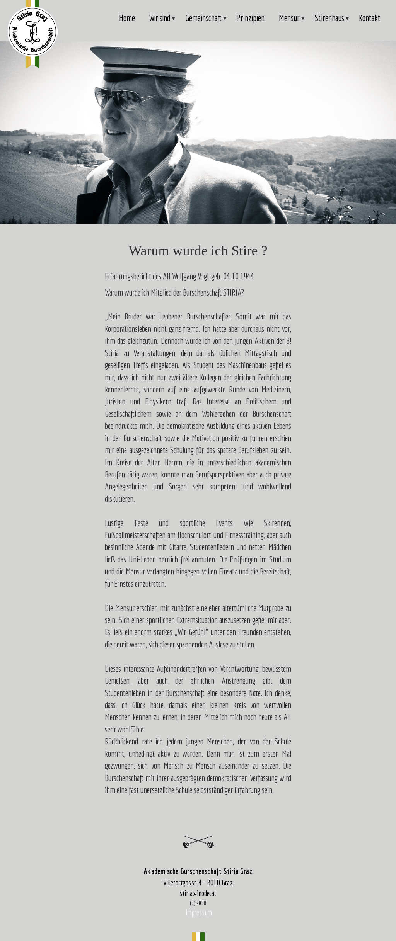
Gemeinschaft (204, 22)
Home (127, 18)
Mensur (289, 22)
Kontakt (370, 18)
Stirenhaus (330, 22)
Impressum (199, 912)
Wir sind (160, 22)
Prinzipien (250, 18)
